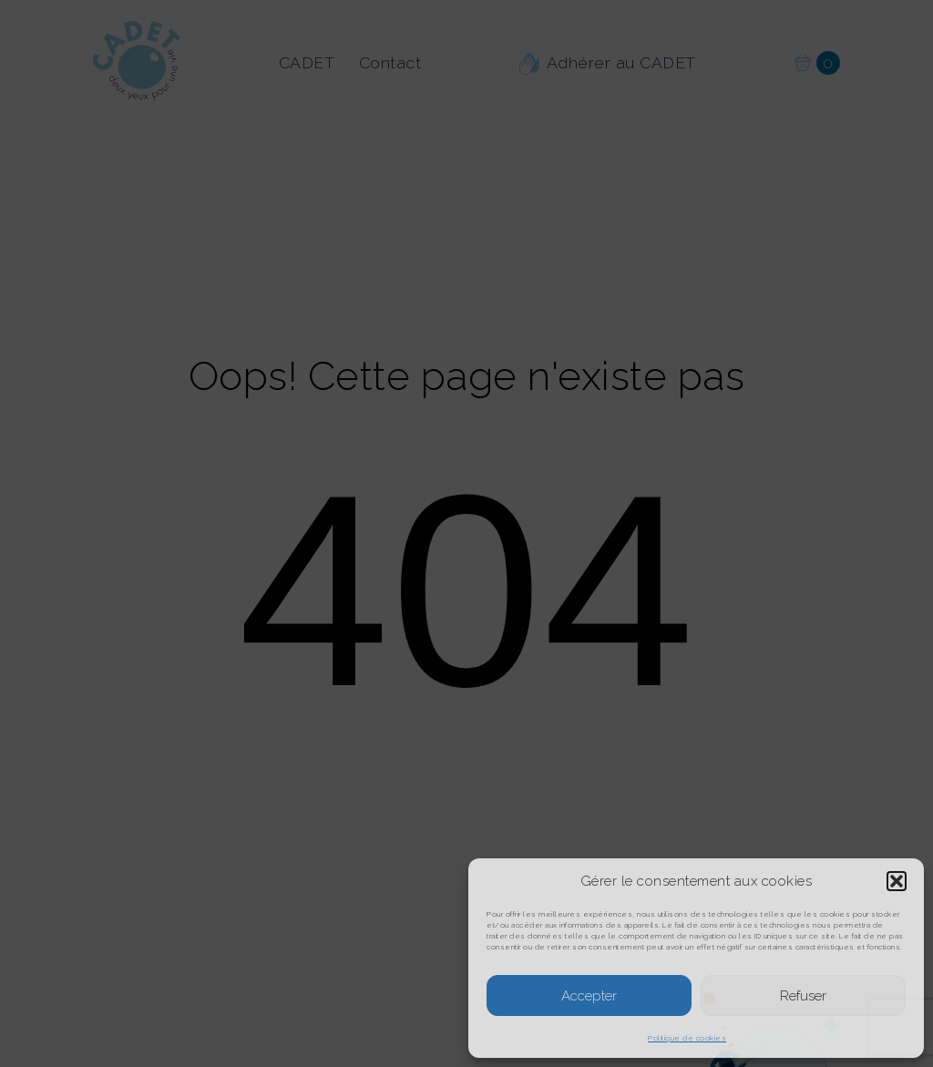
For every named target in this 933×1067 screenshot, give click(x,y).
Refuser (803, 996)
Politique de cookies (687, 1037)
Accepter (589, 996)
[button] (896, 881)
